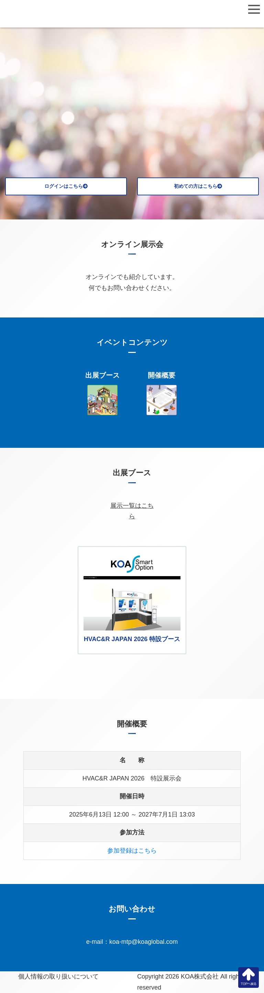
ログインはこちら (66, 186)
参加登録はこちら (132, 850)
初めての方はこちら (198, 186)
